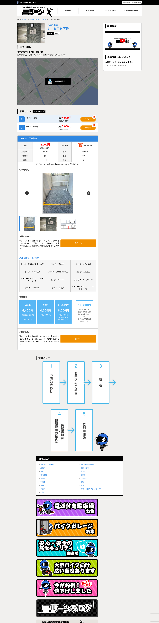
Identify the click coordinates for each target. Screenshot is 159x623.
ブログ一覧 (121, 600)
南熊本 (42, 394)
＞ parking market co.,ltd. (27, 2)
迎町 (42, 383)
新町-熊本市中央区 (47, 376)
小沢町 (83, 383)
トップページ (77, 597)
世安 (82, 394)
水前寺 (83, 387)
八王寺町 (84, 390)
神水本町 (43, 387)
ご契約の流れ (99, 600)
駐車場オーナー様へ (124, 603)
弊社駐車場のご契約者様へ (131, 2)
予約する (88, 119)
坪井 (42, 397)
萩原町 (42, 401)
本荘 (42, 404)
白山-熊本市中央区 (87, 376)
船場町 (42, 390)
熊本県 (24, 20)
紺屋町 (42, 380)
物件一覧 (98, 597)
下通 (44, 20)
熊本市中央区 (34, 20)
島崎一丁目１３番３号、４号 (91, 401)
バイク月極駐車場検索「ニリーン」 (33, 600)
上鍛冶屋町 (85, 380)
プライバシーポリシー (124, 597)
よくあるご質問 (100, 603)
